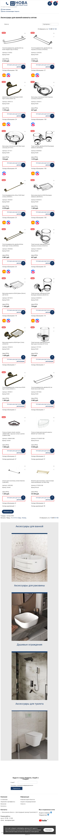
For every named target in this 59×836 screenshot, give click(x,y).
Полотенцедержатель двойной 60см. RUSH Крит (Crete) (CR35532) (12, 245)
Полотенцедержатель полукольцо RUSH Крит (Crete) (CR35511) (13, 388)
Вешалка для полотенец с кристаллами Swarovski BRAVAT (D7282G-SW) (42, 481)
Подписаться (16, 788)
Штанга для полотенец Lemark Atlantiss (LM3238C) (13, 481)
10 (49, 29)
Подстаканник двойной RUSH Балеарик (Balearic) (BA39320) (42, 146)
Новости (22, 804)
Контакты (3, 806)
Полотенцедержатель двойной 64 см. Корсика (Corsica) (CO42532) (41, 48)
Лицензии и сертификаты (8, 801)
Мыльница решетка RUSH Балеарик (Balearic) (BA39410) (41, 195)
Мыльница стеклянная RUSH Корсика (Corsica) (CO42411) (42, 97)
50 (53, 29)
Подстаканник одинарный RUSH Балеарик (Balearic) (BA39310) (40, 294)
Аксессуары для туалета (29, 704)
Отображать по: (47, 29)
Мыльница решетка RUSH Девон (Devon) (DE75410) (14, 294)
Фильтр (6, 24)
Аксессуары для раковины (29, 586)
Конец (24, 518)
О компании (4, 799)
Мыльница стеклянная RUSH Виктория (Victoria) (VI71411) (13, 146)
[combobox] (50, 24)
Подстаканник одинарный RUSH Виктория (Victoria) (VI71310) (40, 343)
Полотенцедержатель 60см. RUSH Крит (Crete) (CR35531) (13, 195)
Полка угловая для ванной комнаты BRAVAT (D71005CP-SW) (41, 433)
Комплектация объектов (27, 799)
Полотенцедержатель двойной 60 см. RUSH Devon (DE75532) (41, 388)
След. (19, 518)
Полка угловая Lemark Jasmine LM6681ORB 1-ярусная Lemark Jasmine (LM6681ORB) (13, 434)
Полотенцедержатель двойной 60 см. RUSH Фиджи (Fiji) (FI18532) (13, 48)
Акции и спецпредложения (28, 801)
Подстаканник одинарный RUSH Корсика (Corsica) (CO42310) (40, 245)
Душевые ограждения (29, 645)
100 (55, 29)
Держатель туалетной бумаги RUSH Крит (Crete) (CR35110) (12, 97)
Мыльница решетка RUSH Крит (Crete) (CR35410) (13, 343)
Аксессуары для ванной (29, 526)
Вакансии (3, 804)
